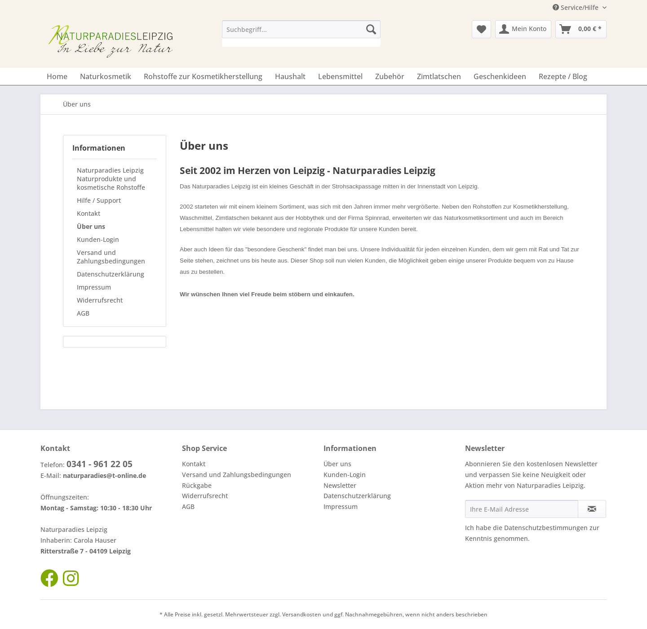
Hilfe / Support (99, 200)
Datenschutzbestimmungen (546, 527)
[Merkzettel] (481, 29)
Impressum (94, 287)
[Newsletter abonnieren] (592, 509)
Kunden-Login (98, 239)
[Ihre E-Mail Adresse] (521, 509)
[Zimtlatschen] (439, 76)
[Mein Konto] (523, 29)
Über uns (91, 226)
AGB (83, 313)
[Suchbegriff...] (301, 29)
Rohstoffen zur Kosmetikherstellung (520, 206)
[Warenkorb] (581, 29)
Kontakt (88, 213)
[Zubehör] (390, 76)
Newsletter (340, 485)
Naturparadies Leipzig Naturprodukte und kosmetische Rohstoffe (111, 179)
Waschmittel (196, 217)
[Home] (57, 76)
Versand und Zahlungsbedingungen (111, 256)
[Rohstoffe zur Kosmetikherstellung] (203, 76)
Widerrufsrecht (100, 300)
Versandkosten (301, 614)
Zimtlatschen (233, 217)
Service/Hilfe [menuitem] (576, 7)
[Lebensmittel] (340, 76)
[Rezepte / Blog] (563, 76)
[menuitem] (301, 33)
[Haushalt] (290, 76)
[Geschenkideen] (499, 76)
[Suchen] (371, 29)
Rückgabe (197, 485)
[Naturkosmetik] (105, 76)
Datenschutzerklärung (110, 274)
